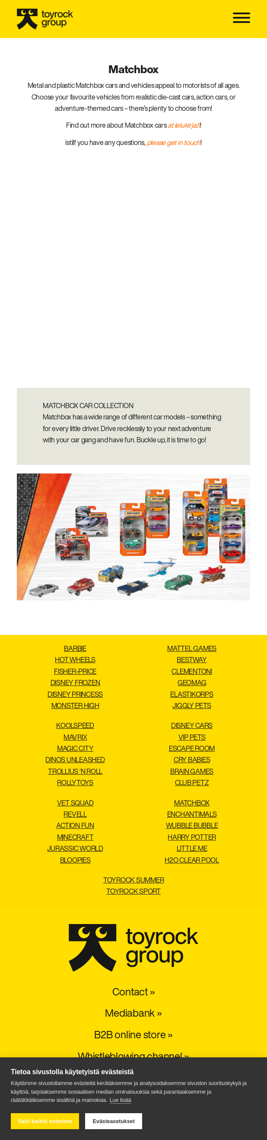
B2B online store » (133, 1036)
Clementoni (192, 672)
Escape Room (192, 749)
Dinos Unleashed (75, 760)
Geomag (192, 683)
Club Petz (192, 783)
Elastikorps (191, 695)
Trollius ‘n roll (75, 772)
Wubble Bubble (192, 826)
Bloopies (75, 860)
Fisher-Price (75, 672)
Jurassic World (75, 849)
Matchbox (192, 803)
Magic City (75, 749)
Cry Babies (192, 760)
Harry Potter (192, 837)
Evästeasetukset (114, 1121)
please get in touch (173, 143)
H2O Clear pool (192, 860)
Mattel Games (191, 649)
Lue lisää (120, 1100)
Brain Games (191, 772)
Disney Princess (75, 695)
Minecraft (75, 837)
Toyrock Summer (133, 880)
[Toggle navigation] (241, 19)
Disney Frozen (75, 683)
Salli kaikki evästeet (45, 1121)
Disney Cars (192, 726)
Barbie (75, 649)
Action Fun (75, 826)
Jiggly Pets (191, 706)
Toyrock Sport (133, 892)
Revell (75, 815)
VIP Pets (192, 737)
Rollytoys (75, 783)
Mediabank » (133, 1014)
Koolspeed (75, 726)
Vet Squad (75, 803)
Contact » (133, 993)
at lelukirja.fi (184, 125)
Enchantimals (192, 815)
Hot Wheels (75, 660)
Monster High (75, 706)
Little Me (192, 849)
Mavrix (75, 737)
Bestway (192, 660)
